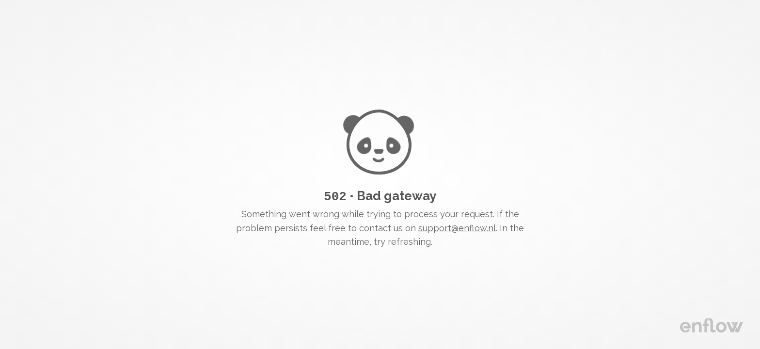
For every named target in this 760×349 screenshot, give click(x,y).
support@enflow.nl (457, 227)
